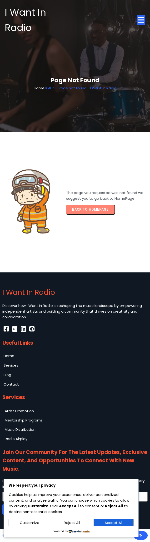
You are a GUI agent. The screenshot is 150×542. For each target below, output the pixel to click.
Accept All (113, 522)
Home (39, 88)
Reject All (72, 522)
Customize (29, 522)
